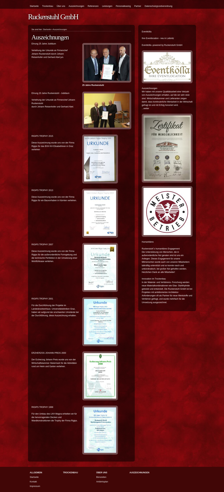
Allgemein (36, 472)
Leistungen (107, 6)
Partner (137, 6)
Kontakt (33, 481)
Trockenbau (47, 6)
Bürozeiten (101, 477)
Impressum (35, 486)
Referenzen (93, 6)
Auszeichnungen (76, 6)
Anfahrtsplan (102, 481)
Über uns (61, 6)
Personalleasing (123, 6)
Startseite (34, 6)
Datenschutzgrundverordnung (158, 6)
